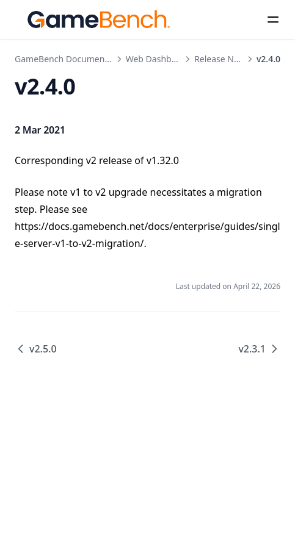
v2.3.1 (259, 349)
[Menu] (273, 19)
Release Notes (222, 59)
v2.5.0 (36, 349)
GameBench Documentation (71, 59)
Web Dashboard (158, 59)
